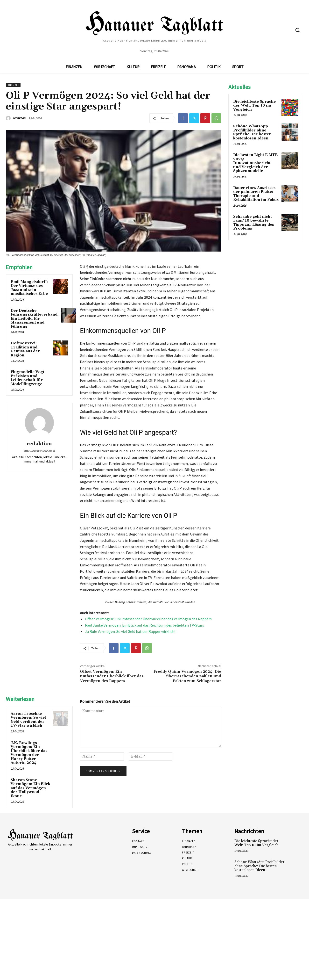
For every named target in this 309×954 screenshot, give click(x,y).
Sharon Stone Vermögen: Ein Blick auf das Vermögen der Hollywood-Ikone (30, 788)
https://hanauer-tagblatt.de (39, 450)
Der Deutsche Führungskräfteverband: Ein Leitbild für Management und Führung (35, 318)
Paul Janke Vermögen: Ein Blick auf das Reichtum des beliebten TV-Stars (144, 625)
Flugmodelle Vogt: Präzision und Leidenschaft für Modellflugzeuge (28, 378)
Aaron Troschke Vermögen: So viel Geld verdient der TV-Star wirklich (28, 719)
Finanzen (13, 85)
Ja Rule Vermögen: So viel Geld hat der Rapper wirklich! (130, 631)
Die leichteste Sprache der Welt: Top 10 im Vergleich (254, 105)
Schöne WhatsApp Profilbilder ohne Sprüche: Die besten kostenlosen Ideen (252, 132)
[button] (297, 30)
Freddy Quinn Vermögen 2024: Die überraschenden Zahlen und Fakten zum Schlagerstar (187, 676)
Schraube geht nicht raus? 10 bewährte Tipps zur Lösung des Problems (253, 222)
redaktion (19, 118)
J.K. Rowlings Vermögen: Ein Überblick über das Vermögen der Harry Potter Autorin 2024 (29, 753)
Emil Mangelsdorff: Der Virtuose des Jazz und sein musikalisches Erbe (29, 288)
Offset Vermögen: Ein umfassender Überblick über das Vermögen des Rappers (148, 618)
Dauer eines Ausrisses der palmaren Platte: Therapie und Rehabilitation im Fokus (256, 194)
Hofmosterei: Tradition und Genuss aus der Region (25, 349)
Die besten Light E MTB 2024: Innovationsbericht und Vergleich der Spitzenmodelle (255, 163)
